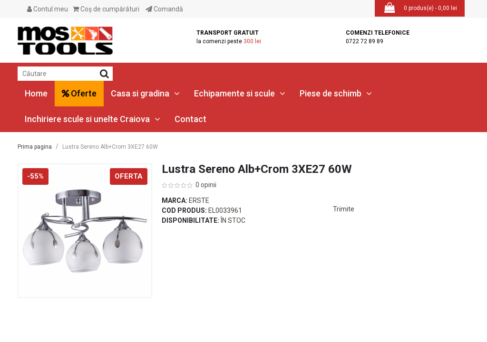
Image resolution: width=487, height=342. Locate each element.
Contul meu (47, 9)
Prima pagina (35, 146)
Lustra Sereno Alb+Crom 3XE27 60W (110, 146)
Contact (190, 119)
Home (36, 93)
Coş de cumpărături (106, 9)
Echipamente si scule (239, 93)
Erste (199, 200)
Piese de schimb (336, 93)
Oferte (79, 93)
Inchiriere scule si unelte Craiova (92, 119)
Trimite (343, 209)
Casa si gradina (145, 93)
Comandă (164, 9)
